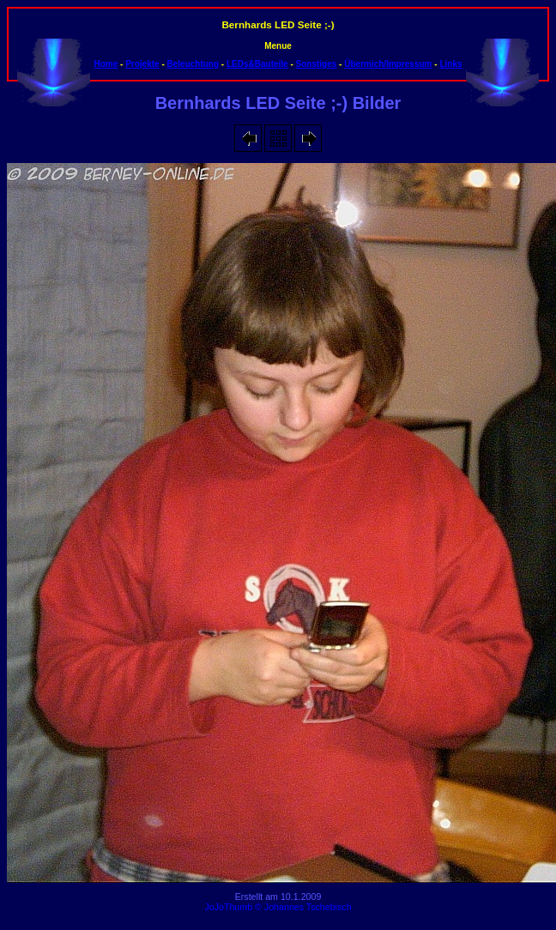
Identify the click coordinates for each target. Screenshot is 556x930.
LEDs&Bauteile (257, 64)
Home (106, 64)
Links (450, 64)
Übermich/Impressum (388, 64)
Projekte (142, 64)
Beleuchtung (193, 64)
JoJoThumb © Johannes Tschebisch (277, 907)
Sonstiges (316, 64)
